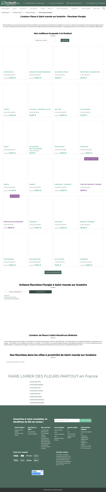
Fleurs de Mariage (32, 434)
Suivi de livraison (58, 430)
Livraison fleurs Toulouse (36, 390)
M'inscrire (85, 420)
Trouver (65, 40)
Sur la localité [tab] (15, 292)
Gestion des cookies (86, 446)
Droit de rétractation (86, 448)
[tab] (6, 8)
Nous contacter (72, 434)
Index (55, 432)
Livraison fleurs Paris (35, 381)
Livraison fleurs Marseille (36, 384)
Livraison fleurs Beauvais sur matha (15, 362)
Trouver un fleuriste (59, 434)
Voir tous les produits (53, 272)
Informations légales (86, 432)
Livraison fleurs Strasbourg (37, 399)
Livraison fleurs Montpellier (37, 402)
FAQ (69, 432)
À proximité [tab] (40, 292)
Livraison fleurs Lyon (35, 387)
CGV (82, 434)
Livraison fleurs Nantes (36, 396)
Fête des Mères (32, 432)
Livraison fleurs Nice (35, 393)
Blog (55, 436)
